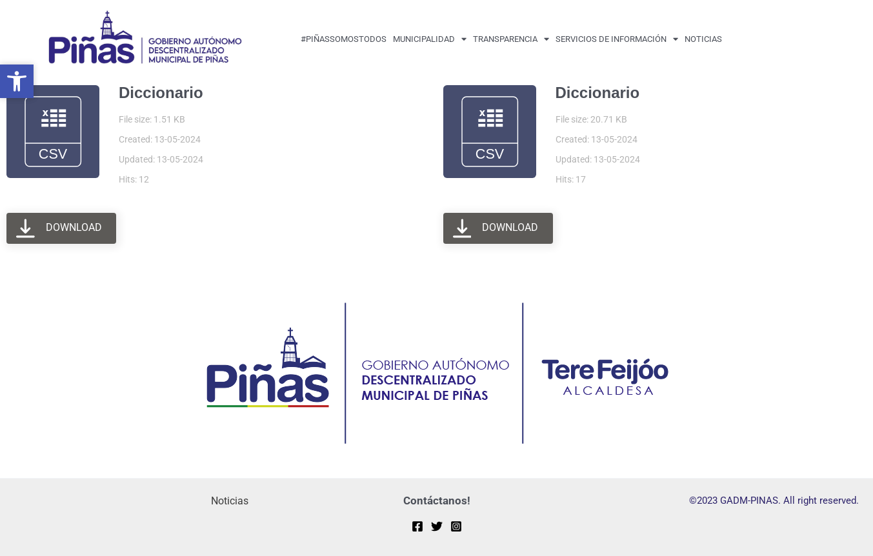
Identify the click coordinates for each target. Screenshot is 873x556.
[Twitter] (437, 526)
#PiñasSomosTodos (343, 39)
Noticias (703, 39)
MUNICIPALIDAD (430, 39)
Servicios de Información (617, 39)
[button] (17, 81)
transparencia (511, 39)
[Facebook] (417, 526)
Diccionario (161, 92)
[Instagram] (456, 526)
